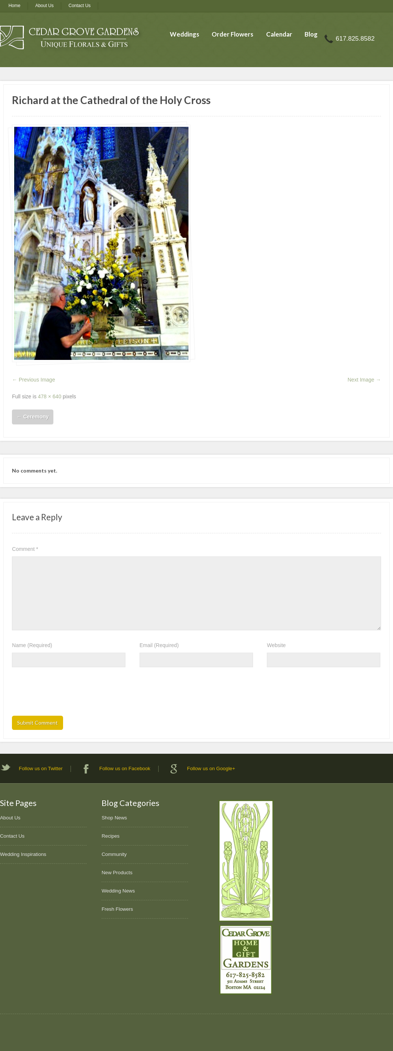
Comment (25, 549)
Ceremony (32, 417)
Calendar (279, 34)
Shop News (114, 818)
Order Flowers (232, 34)
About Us (44, 5)
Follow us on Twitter (41, 768)
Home (15, 5)
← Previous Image (33, 380)
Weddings (184, 34)
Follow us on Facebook (124, 768)
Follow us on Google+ (211, 768)
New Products (117, 872)
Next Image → (364, 380)
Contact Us (80, 5)
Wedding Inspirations (23, 854)
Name (32, 645)
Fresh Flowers (117, 909)
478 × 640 (50, 396)
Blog (311, 34)
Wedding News (118, 891)
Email (159, 645)
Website (276, 645)
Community (114, 854)
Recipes (110, 836)
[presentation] (68, 693)
